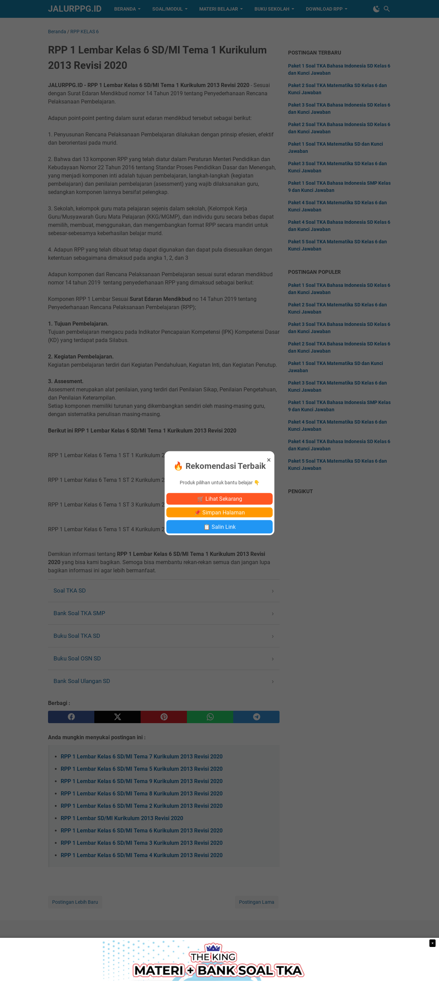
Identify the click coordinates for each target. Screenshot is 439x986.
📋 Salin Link (219, 526)
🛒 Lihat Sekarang (219, 498)
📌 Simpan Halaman (219, 512)
